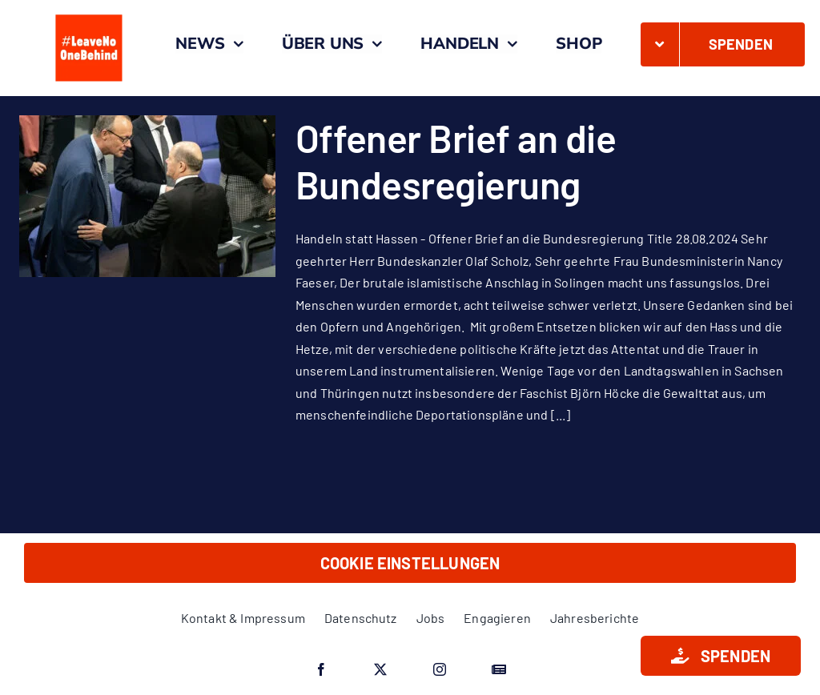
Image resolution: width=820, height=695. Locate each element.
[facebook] (321, 669)
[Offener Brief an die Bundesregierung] (147, 196)
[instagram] (439, 669)
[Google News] (499, 669)
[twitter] (380, 669)
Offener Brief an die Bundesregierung (455, 160)
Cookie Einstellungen (410, 562)
